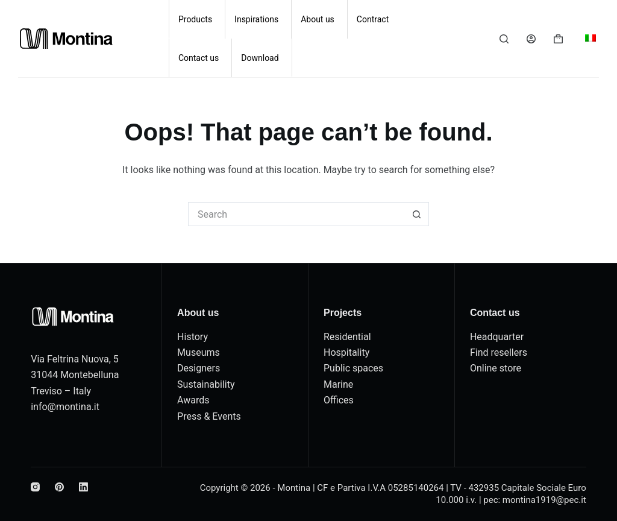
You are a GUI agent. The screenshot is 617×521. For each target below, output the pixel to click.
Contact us (198, 58)
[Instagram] (35, 486)
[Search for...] (296, 214)
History (192, 337)
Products (195, 19)
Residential (347, 337)
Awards (193, 400)
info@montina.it (65, 406)
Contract (373, 19)
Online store (495, 368)
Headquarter (497, 337)
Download (259, 58)
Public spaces (353, 368)
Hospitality (346, 352)
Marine (338, 384)
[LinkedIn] (83, 486)
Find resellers (498, 352)
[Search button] (417, 214)
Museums (198, 352)
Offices (339, 400)
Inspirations (256, 19)
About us (317, 19)
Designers (198, 368)
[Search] (504, 38)
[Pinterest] (59, 486)
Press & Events (209, 416)
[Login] (531, 38)
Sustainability (205, 384)
